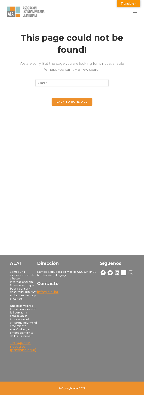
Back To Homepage (72, 101)
